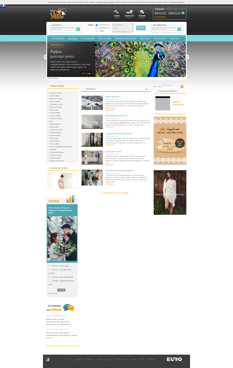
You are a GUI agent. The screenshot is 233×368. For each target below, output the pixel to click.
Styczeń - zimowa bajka (60, 266)
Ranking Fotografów (125, 39)
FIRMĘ (101, 31)
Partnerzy (151, 359)
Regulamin (79, 359)
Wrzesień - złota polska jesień (62, 277)
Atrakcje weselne (56, 93)
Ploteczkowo (88, 39)
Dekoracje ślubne (56, 107)
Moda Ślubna (104, 39)
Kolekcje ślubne (59, 168)
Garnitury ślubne (56, 118)
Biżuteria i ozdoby (56, 98)
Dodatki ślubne (55, 113)
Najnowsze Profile (167, 91)
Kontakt (133, 359)
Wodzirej (53, 149)
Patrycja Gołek (178, 104)
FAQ (142, 359)
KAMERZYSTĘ (104, 28)
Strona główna (53, 78)
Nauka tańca (54, 127)
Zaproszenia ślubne (56, 152)
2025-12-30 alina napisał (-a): (56, 316)
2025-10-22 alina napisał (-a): (56, 329)
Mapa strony (121, 359)
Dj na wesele (54, 110)
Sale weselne (54, 138)
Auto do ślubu (55, 96)
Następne (125, 193)
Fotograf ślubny (55, 158)
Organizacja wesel (56, 129)
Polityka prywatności (105, 359)
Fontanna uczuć (113, 152)
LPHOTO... (177, 102)
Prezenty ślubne (55, 135)
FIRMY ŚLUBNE (57, 86)
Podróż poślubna (56, 132)
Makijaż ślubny (55, 124)
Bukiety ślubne (55, 101)
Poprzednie (107, 193)
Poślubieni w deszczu (116, 116)
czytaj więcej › (109, 110)
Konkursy (145, 39)
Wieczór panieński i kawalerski (61, 146)
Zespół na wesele (55, 155)
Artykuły (72, 39)
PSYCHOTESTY (160, 39)
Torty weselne (54, 144)
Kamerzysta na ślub (57, 161)
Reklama (174, 39)
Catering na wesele (56, 104)
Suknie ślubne (55, 141)
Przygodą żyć (112, 97)
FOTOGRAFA (104, 25)
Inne (51, 121)
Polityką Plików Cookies (105, 2)
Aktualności (58, 39)
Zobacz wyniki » (53, 293)
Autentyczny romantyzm (118, 134)
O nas (69, 359)
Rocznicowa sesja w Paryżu (119, 171)
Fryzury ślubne (55, 115)
